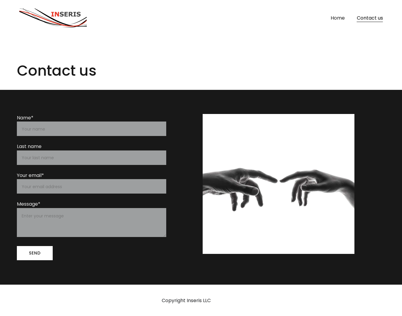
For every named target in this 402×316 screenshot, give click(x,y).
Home (338, 18)
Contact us (370, 18)
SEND (35, 253)
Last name (29, 146)
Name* (25, 117)
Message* (28, 204)
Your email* (30, 175)
